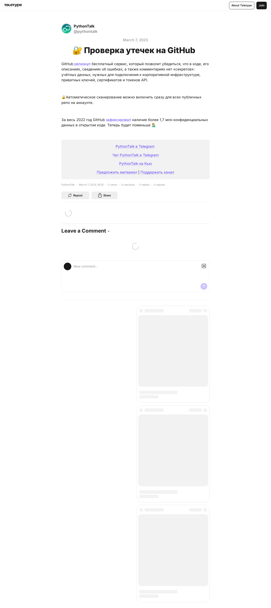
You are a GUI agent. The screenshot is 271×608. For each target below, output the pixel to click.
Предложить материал (117, 172)
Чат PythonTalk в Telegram (135, 155)
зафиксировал (118, 120)
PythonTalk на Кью (135, 163)
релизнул (82, 64)
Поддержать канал (157, 172)
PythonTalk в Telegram (135, 146)
